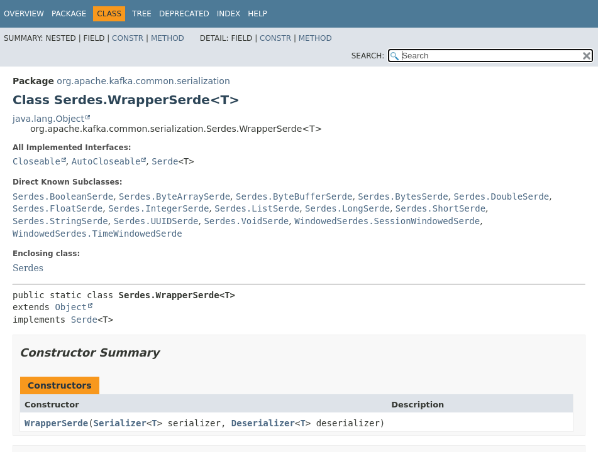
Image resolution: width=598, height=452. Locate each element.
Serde (165, 161)
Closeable (36, 161)
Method (167, 38)
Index (229, 13)
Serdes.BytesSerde (403, 196)
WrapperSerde (56, 423)
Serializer (120, 423)
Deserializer (263, 423)
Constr (127, 38)
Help (257, 13)
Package (69, 13)
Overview (24, 13)
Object (71, 307)
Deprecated (184, 13)
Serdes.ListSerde (256, 208)
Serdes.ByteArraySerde (174, 196)
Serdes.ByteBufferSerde (294, 196)
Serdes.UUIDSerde (156, 221)
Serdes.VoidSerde (246, 221)
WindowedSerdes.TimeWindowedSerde (97, 234)
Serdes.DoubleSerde (502, 196)
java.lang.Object (48, 119)
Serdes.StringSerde (60, 221)
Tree (142, 13)
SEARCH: (368, 55)
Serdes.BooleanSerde (63, 196)
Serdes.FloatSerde (57, 208)
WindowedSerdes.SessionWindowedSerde (387, 221)
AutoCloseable (106, 161)
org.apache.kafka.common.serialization (143, 81)
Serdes (28, 268)
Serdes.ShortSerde (440, 208)
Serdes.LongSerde (347, 208)
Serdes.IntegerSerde (158, 208)
